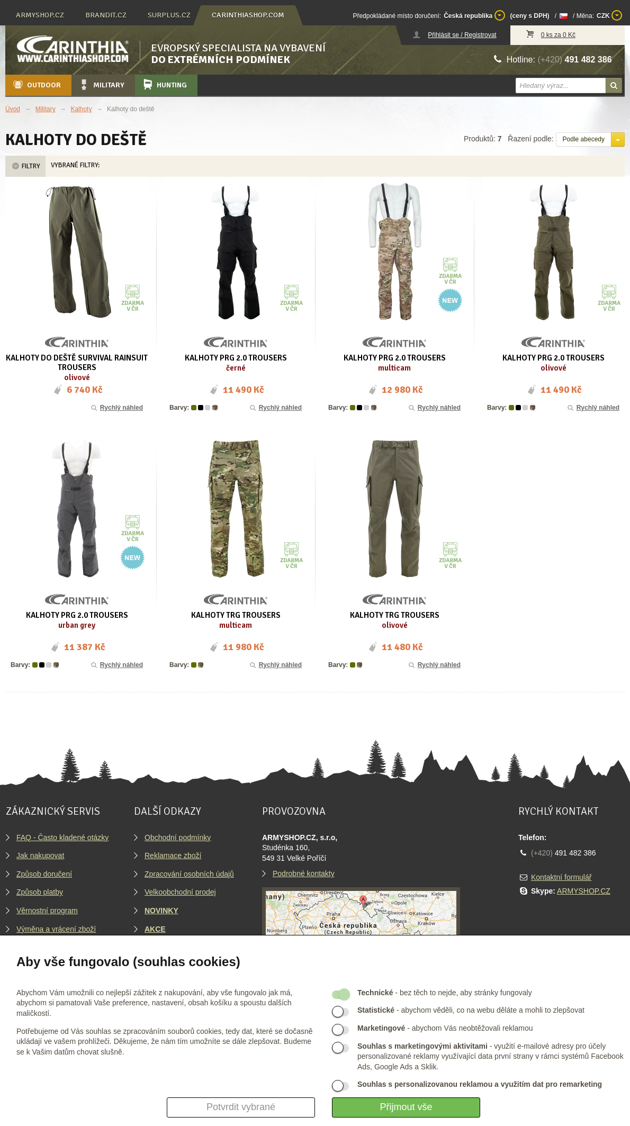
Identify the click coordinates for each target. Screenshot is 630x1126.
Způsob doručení (44, 874)
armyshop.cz (40, 15)
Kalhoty (81, 109)
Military (101, 84)
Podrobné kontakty (304, 873)
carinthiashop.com (248, 15)
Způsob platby (39, 892)
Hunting (164, 84)
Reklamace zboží (173, 855)
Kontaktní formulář (561, 877)
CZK (609, 15)
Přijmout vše (406, 1107)
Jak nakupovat (40, 855)
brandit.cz (106, 15)
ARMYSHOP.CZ (583, 891)
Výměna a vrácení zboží (56, 929)
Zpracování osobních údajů (189, 874)
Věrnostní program (47, 910)
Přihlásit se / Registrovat (462, 35)
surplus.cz (169, 15)
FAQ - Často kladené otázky (62, 837)
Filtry (25, 166)
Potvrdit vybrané (240, 1107)
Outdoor (36, 84)
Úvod (12, 109)
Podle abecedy (584, 139)
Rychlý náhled (116, 407)
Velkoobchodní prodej (180, 892)
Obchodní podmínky (178, 837)
